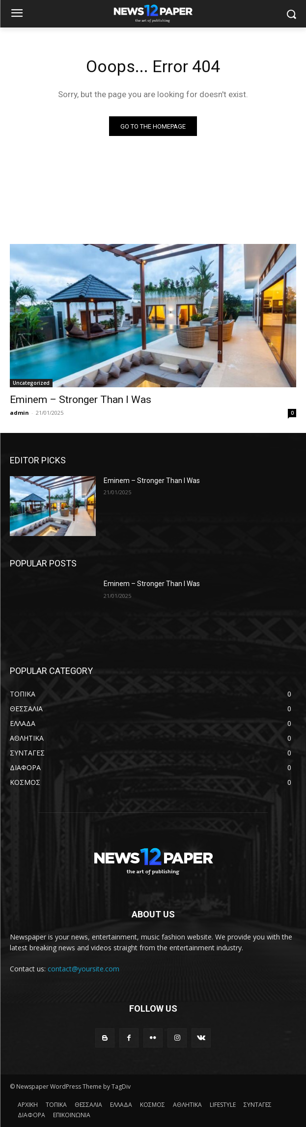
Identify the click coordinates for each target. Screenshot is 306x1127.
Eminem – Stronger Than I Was (80, 399)
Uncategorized (31, 382)
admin (19, 412)
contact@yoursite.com (83, 968)
